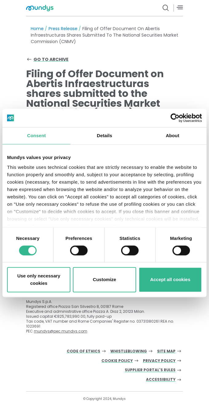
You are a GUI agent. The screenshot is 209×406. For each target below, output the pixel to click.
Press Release (63, 29)
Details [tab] (104, 135)
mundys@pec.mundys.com (60, 331)
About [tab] (172, 135)
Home (37, 29)
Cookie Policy (117, 361)
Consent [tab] (36, 135)
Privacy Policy (159, 361)
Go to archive (51, 59)
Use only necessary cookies (38, 279)
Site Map (166, 351)
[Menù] (180, 7)
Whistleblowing (128, 351)
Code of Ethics (83, 351)
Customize (104, 279)
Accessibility (160, 380)
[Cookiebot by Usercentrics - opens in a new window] (175, 117)
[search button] (166, 8)
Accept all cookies (170, 279)
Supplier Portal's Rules (150, 370)
